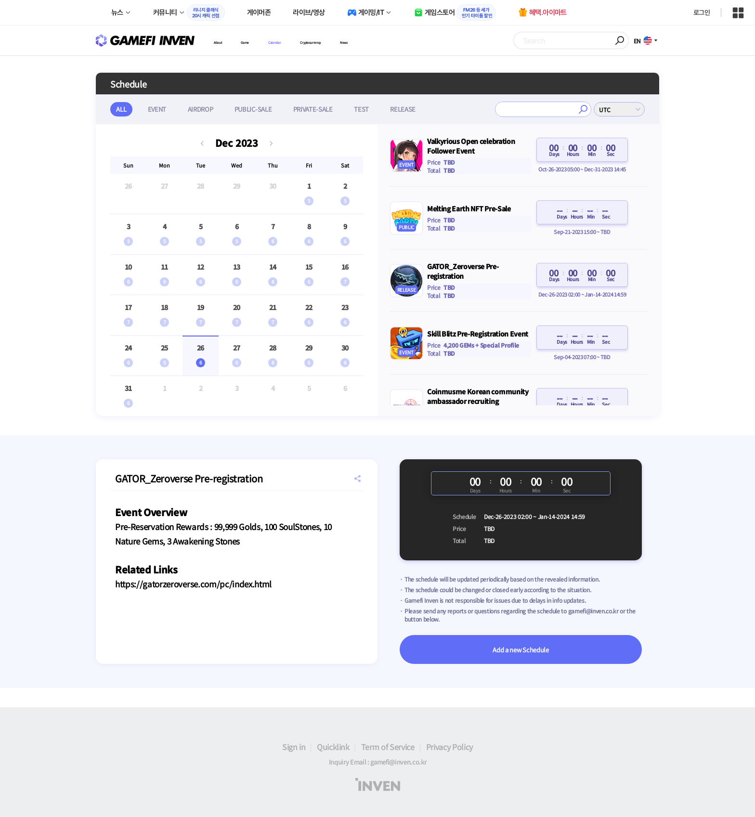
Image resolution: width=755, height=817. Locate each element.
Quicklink (333, 746)
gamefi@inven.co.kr (593, 611)
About (223, 41)
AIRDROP (207, 109)
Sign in (293, 746)
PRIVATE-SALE (325, 109)
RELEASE (420, 109)
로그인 (701, 12)
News (417, 41)
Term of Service (388, 746)
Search (620, 40)
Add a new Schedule (520, 649)
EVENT (161, 109)
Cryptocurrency (363, 41)
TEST (376, 109)
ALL (122, 109)
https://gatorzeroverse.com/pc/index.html (193, 584)
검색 (583, 109)
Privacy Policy (449, 746)
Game (261, 41)
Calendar (304, 41)
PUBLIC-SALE (262, 109)
